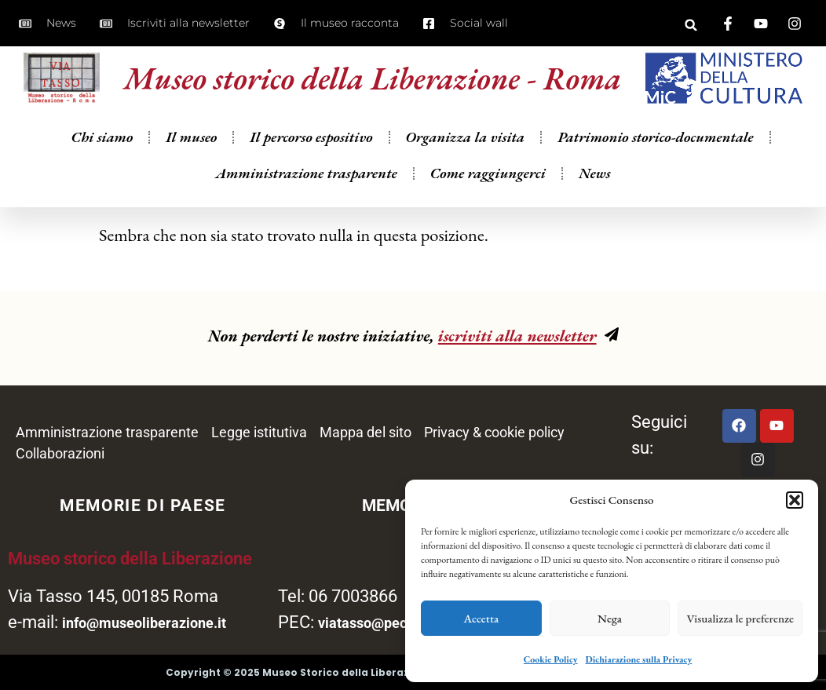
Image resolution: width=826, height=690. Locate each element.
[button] (794, 500)
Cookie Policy (551, 659)
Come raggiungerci (488, 188)
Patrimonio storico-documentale (655, 152)
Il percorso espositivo (311, 152)
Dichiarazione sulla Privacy (639, 659)
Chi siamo (102, 152)
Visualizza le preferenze (740, 618)
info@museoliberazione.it (144, 623)
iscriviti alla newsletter (517, 335)
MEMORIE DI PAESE (143, 505)
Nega (610, 618)
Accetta (481, 618)
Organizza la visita (465, 152)
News (595, 188)
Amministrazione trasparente (306, 188)
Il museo (191, 152)
